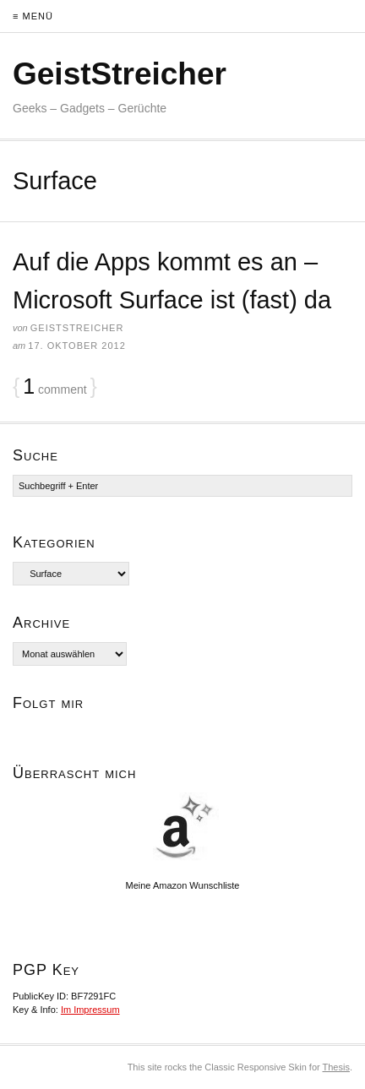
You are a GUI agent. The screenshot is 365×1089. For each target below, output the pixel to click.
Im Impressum (90, 1010)
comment (54, 387)
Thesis (336, 1067)
